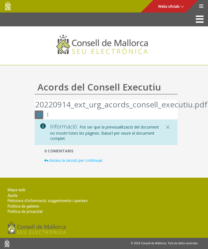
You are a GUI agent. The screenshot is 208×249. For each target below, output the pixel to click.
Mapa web (16, 190)
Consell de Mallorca (7, 6)
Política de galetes (23, 206)
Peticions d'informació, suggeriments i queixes (47, 200)
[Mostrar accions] (47, 114)
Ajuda (12, 195)
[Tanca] (167, 127)
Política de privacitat (25, 211)
